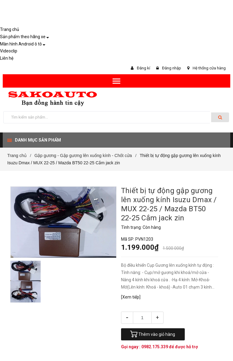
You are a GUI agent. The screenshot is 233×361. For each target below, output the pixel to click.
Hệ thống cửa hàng (209, 68)
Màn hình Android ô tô (21, 44)
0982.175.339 (155, 346)
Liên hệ (6, 58)
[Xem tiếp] (130, 297)
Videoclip (8, 50)
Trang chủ (9, 29)
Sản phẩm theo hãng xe (23, 36)
